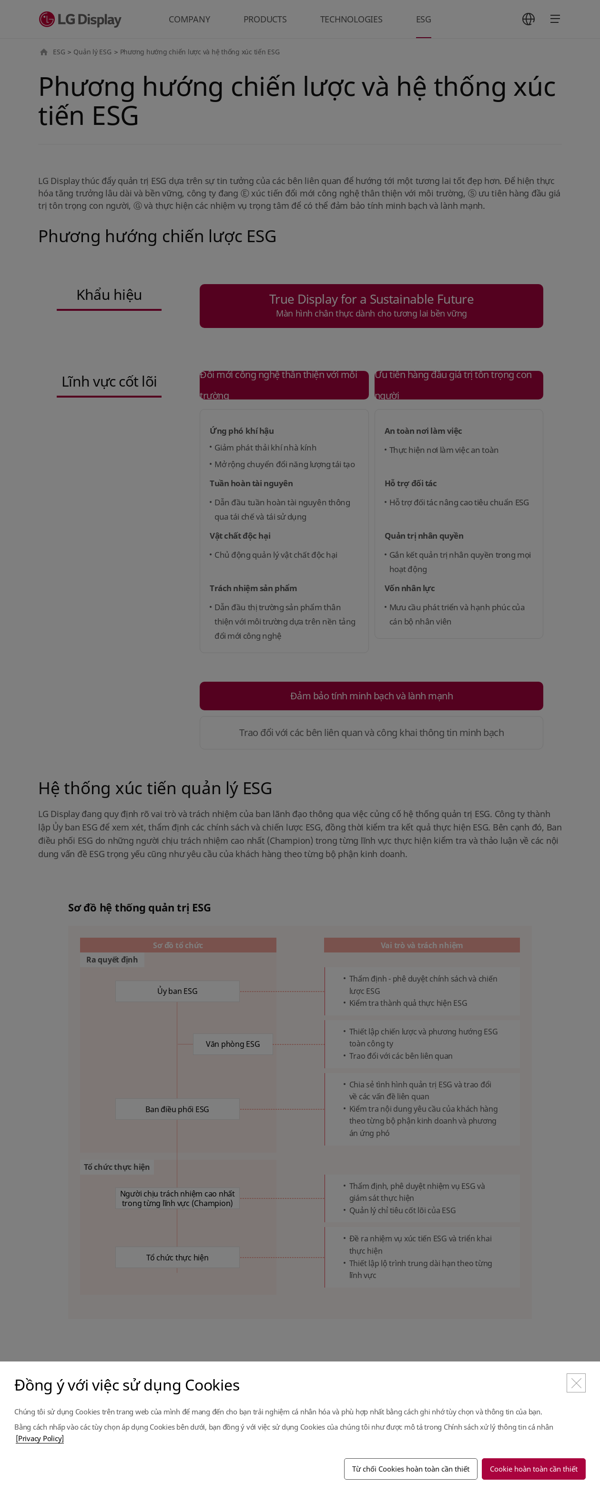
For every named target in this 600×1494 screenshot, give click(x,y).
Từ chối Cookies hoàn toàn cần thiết (410, 1469)
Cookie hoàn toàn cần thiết (534, 1469)
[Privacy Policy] (40, 1438)
